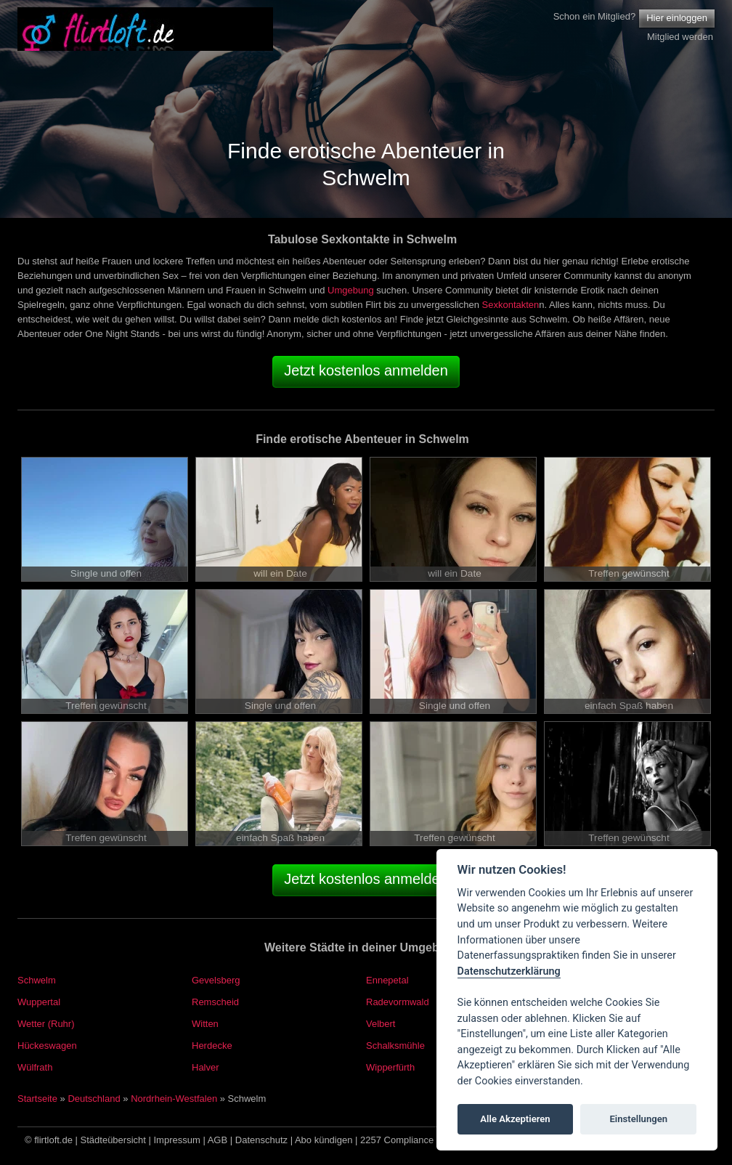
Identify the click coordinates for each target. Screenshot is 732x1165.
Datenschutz (261, 1139)
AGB (217, 1139)
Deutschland (94, 1098)
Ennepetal (387, 980)
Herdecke (212, 1045)
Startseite (37, 1098)
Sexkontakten (511, 304)
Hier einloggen (676, 17)
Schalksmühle (395, 1045)
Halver (205, 1067)
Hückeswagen (47, 1045)
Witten (205, 1023)
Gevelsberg (216, 980)
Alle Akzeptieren (515, 1118)
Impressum (177, 1139)
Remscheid (215, 1001)
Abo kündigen (324, 1139)
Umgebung (351, 290)
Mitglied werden (680, 36)
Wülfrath (34, 1067)
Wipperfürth (390, 1067)
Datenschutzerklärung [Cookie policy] (509, 971)
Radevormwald (397, 1001)
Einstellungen (638, 1118)
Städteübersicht (113, 1139)
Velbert (380, 1023)
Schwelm (36, 980)
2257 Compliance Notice (411, 1139)
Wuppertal (38, 1001)
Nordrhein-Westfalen (174, 1098)
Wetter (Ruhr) (46, 1023)
